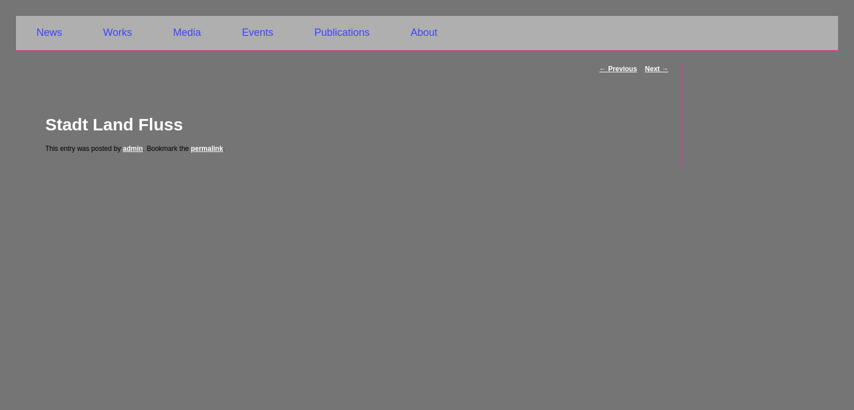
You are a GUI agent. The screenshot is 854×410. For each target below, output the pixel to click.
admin (132, 149)
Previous (618, 69)
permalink (207, 149)
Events (257, 32)
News (49, 32)
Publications (342, 32)
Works (117, 32)
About (424, 32)
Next (656, 69)
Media (187, 32)
